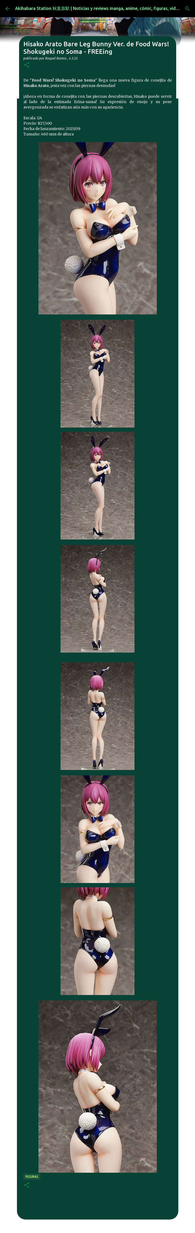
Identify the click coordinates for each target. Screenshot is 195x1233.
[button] (26, 65)
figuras (32, 1176)
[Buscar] (187, 8)
